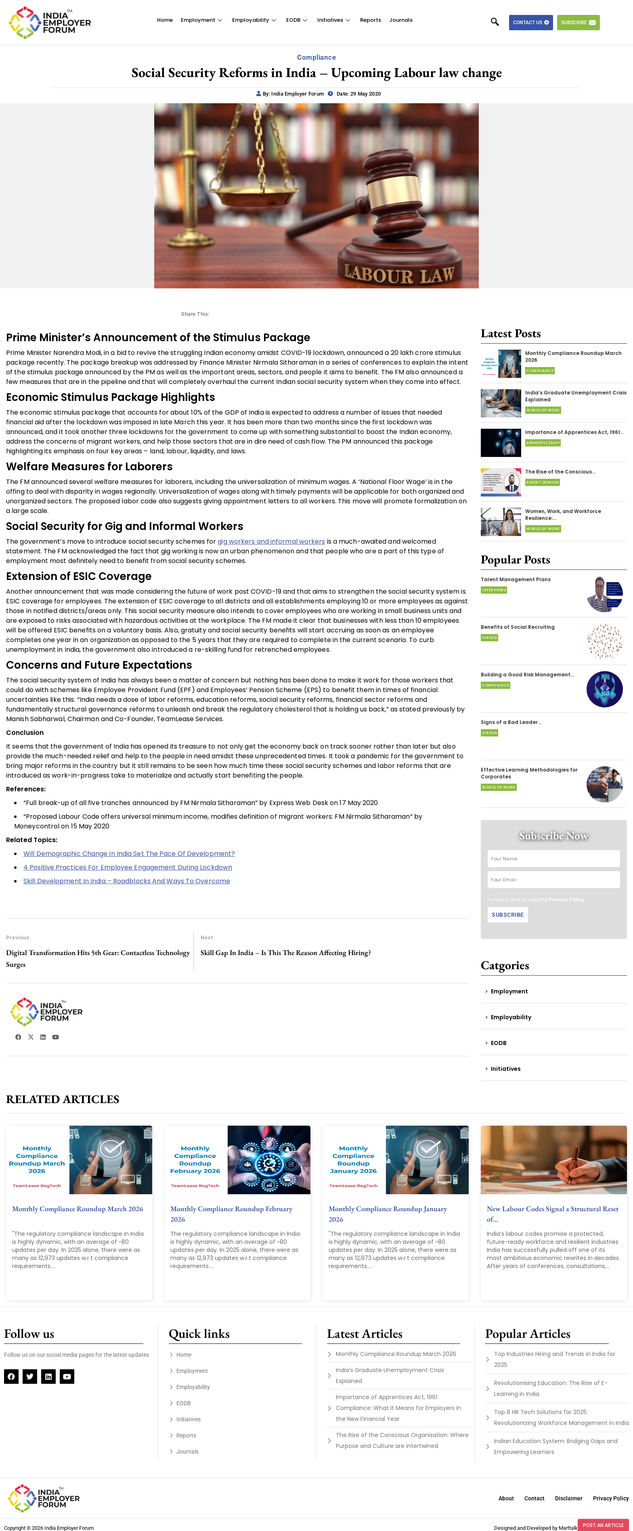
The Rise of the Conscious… (560, 471)
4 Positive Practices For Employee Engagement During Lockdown (127, 867)
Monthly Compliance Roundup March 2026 (77, 1208)
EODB (297, 20)
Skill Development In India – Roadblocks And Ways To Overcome (126, 881)
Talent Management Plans (516, 579)
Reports (370, 20)
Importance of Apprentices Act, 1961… (574, 432)
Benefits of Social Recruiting (518, 627)
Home (165, 20)
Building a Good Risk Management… (527, 674)
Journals (401, 20)
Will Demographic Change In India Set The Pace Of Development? (129, 853)
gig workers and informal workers (271, 541)
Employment (202, 20)
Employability (255, 20)
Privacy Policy (567, 899)
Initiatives (334, 20)
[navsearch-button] (499, 23)
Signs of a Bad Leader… (511, 722)
